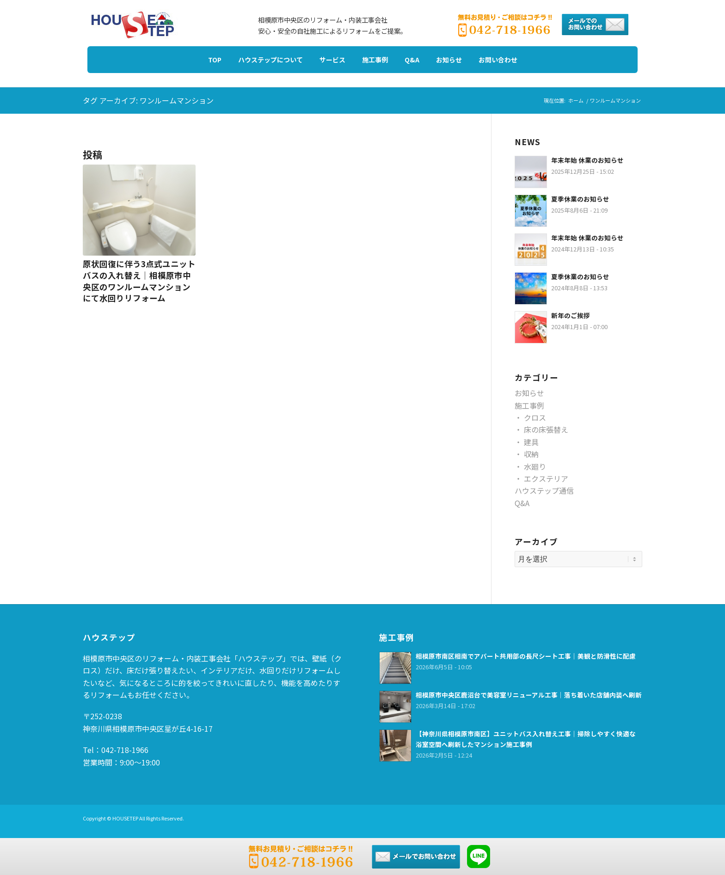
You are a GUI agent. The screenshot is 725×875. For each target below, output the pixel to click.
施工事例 (529, 405)
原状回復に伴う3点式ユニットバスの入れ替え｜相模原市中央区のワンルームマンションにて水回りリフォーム (139, 281)
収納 (531, 453)
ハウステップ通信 (544, 490)
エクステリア (546, 478)
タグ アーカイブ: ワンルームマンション (148, 100)
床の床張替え (546, 429)
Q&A (522, 502)
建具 (531, 441)
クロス (535, 417)
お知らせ (529, 392)
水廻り (535, 466)
